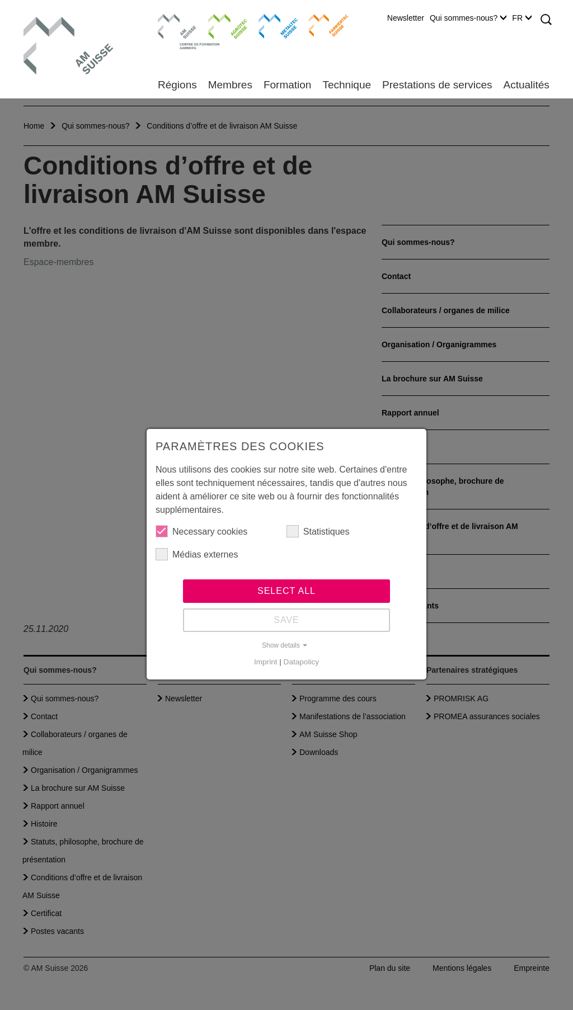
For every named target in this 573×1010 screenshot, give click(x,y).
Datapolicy (301, 662)
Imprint (266, 662)
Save (286, 620)
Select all (286, 591)
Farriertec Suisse (323, 25)
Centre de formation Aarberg (172, 31)
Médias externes (197, 554)
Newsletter (405, 17)
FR (522, 17)
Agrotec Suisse (219, 25)
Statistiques (318, 531)
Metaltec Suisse (271, 25)
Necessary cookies (201, 531)
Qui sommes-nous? (468, 17)
